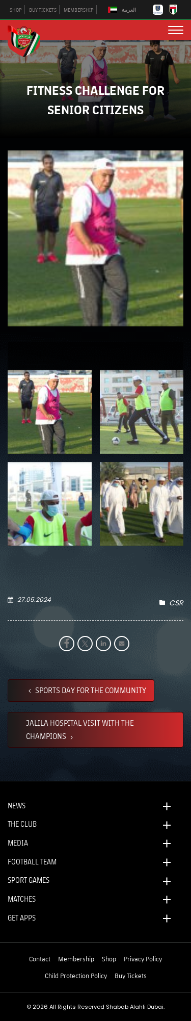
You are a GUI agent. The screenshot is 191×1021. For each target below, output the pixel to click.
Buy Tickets (131, 976)
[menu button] (175, 30)
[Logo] (28, 39)
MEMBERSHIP (79, 10)
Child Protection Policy (76, 976)
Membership (76, 959)
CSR (176, 603)
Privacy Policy (143, 959)
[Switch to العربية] (123, 10)
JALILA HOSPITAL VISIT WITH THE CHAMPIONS (80, 729)
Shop (109, 959)
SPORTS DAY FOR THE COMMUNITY (90, 690)
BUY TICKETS (43, 10)
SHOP (16, 10)
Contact (39, 959)
